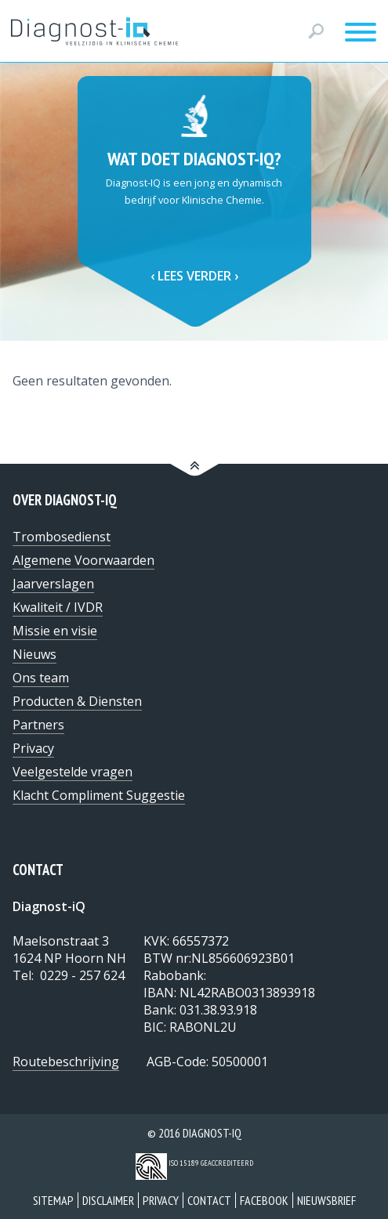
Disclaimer (108, 1200)
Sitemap (53, 1200)
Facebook (264, 1200)
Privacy (161, 1200)
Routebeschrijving (66, 1061)
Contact (209, 1200)
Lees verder (194, 275)
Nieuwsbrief (326, 1200)
